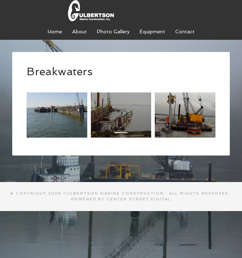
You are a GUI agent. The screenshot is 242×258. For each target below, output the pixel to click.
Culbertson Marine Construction (121, 11)
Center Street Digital (139, 199)
